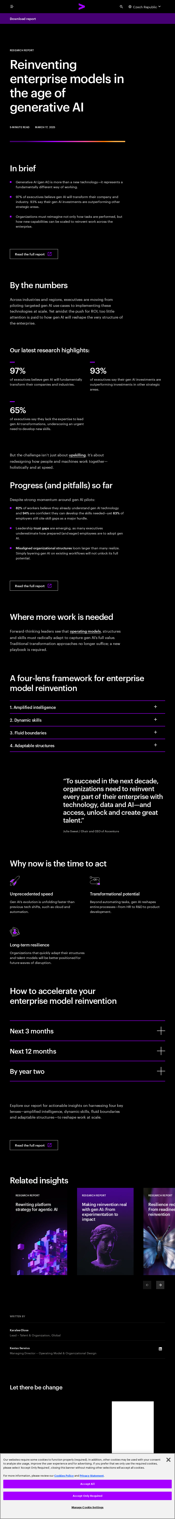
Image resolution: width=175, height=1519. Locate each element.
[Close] (168, 1459)
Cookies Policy (64, 1475)
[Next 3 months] (161, 1031)
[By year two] (161, 1071)
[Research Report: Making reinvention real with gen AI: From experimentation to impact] (105, 1231)
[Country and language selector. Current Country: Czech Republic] (145, 7)
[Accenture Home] (82, 7)
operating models (85, 630)
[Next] (160, 1285)
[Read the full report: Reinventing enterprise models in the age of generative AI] (34, 254)
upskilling (77, 454)
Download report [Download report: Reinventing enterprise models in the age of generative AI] (23, 18)
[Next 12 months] (161, 1051)
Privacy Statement (92, 1475)
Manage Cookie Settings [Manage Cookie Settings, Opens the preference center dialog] (88, 1507)
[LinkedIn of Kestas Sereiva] (160, 1349)
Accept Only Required (87, 1496)
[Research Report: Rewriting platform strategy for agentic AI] (39, 1231)
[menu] (12, 7)
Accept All (87, 1484)
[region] (87, 1486)
